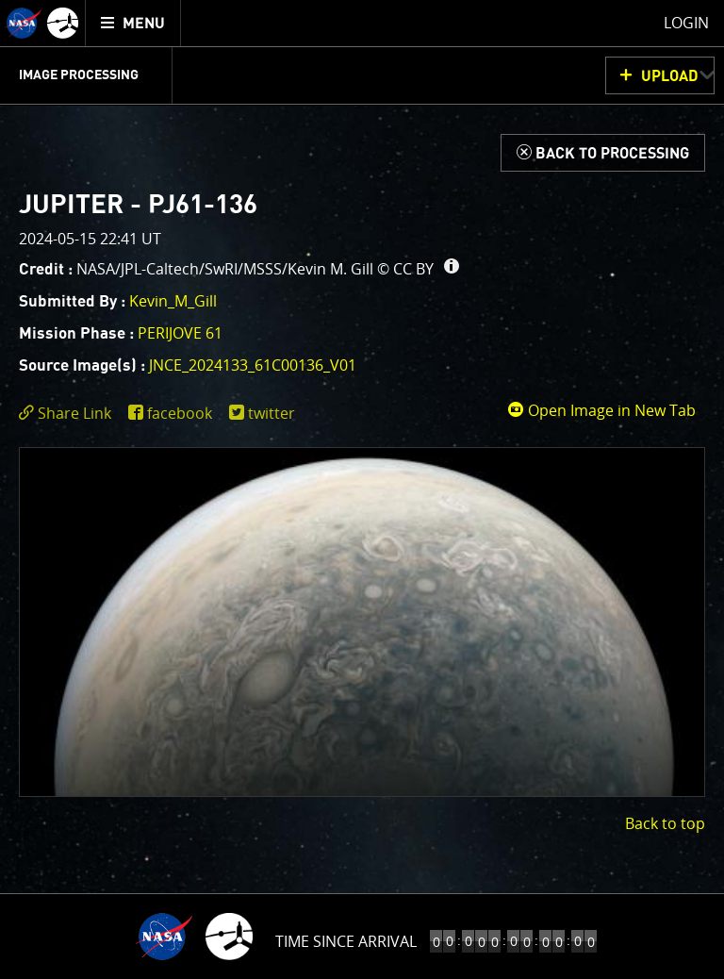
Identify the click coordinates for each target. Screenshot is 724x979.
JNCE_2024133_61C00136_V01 (252, 365)
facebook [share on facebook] (179, 413)
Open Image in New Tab (601, 410)
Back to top (665, 823)
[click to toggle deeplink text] (69, 413)
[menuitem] (133, 23)
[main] (362, 489)
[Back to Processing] (603, 153)
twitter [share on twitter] (271, 413)
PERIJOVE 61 (180, 333)
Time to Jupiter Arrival (346, 941)
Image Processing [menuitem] (79, 75)
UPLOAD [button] (670, 76)
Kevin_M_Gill (173, 300)
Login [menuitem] (686, 22)
